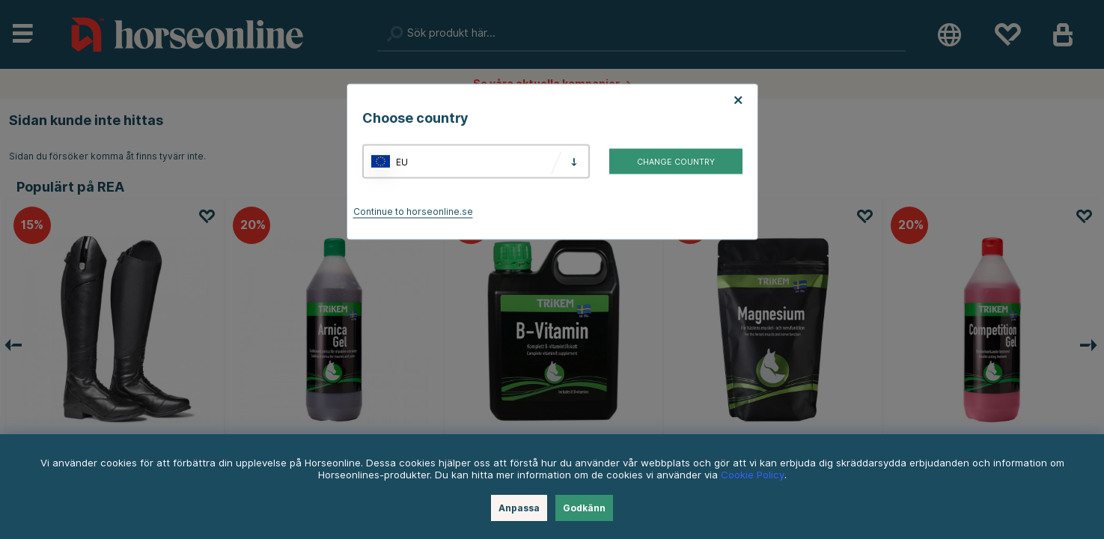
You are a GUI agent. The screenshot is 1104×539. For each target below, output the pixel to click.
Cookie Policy (752, 475)
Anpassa (519, 508)
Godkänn (584, 508)
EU (402, 161)
